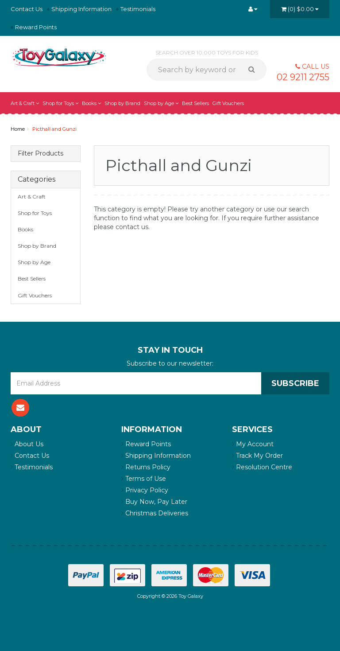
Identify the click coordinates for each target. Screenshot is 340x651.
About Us (27, 444)
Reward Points (36, 27)
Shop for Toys (60, 103)
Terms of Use (143, 479)
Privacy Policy (144, 490)
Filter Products (40, 153)
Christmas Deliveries (154, 513)
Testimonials (137, 8)
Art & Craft (25, 103)
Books (91, 103)
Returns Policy (145, 467)
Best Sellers (195, 103)
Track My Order (257, 456)
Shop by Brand (122, 103)
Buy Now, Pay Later (154, 502)
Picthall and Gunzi (54, 129)
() (299, 8)
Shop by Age (161, 103)
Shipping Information (81, 8)
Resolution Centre (262, 467)
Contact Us (26, 8)
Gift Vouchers (228, 103)
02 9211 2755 (303, 77)
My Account (253, 444)
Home (18, 129)
